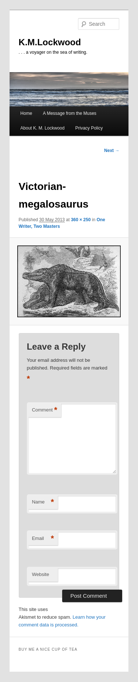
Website (40, 574)
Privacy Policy (89, 128)
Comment (44, 410)
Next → (111, 150)
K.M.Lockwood (50, 42)
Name (43, 502)
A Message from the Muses (69, 113)
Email (43, 538)
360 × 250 (81, 219)
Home (26, 113)
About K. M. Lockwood (42, 128)
